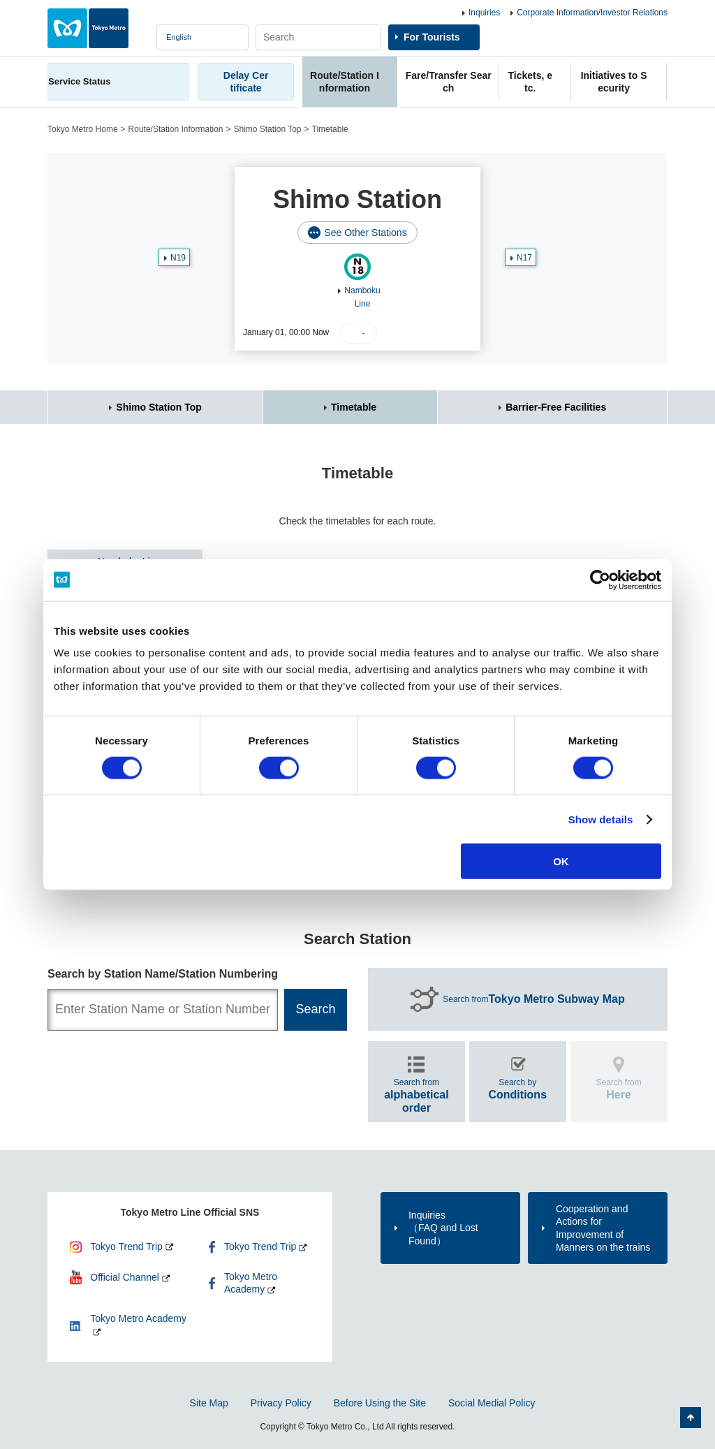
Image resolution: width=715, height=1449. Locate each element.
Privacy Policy (281, 1402)
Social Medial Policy (492, 1402)
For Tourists (432, 37)
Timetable (353, 407)
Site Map (209, 1402)
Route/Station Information (175, 129)
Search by (517, 1089)
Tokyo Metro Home (82, 129)
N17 (524, 258)
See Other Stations (365, 232)
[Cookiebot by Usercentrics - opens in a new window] (600, 579)
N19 (178, 258)
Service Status (79, 81)
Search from (534, 999)
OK (561, 861)
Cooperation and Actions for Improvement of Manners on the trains (603, 1228)
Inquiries (484, 12)
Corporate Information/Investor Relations (592, 12)
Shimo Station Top (267, 129)
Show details (600, 819)
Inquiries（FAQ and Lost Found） (443, 1227)
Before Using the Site (380, 1402)
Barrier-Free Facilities (556, 407)
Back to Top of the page (690, 1417)
